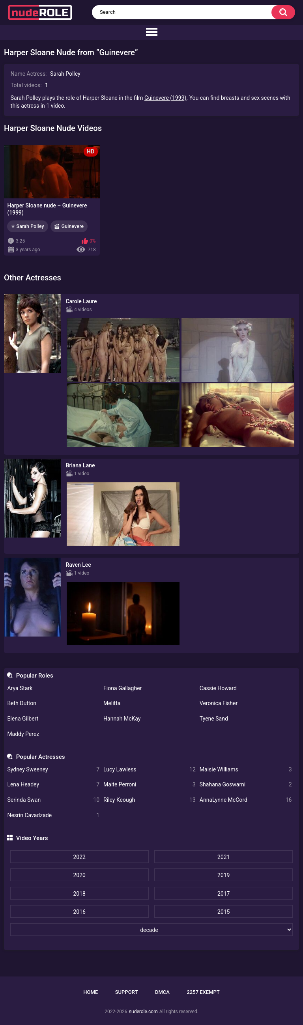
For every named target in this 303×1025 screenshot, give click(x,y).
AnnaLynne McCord (246, 800)
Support (126, 992)
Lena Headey (53, 784)
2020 (79, 875)
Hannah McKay (121, 718)
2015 (223, 912)
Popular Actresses (40, 756)
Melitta (111, 703)
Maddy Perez (23, 734)
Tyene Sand (214, 718)
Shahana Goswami (246, 784)
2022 (79, 857)
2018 (79, 894)
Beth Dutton (21, 703)
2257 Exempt (203, 992)
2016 (79, 912)
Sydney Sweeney (53, 769)
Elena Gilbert (22, 718)
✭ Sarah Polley (27, 226)
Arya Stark (19, 688)
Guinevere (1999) (165, 98)
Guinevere (73, 226)
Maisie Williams (246, 769)
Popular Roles (34, 675)
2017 (223, 894)
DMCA (162, 992)
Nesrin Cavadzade (53, 815)
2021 (223, 857)
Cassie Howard (218, 688)
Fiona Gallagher (122, 688)
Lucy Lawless (149, 769)
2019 (223, 875)
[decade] (151, 929)
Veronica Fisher (219, 703)
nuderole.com (143, 1011)
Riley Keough (149, 800)
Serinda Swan (53, 800)
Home (90, 992)
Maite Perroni (149, 784)
